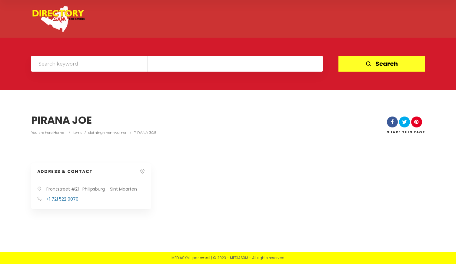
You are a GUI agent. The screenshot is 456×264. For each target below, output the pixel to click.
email (205, 257)
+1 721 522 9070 (62, 199)
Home (58, 132)
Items (77, 132)
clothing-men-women (108, 132)
